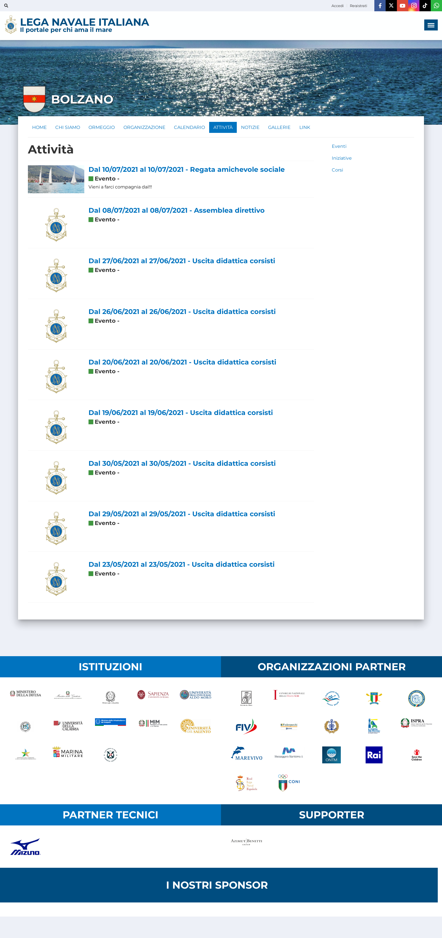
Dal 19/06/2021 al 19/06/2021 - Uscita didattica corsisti (181, 413)
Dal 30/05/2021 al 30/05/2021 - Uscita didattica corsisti (182, 464)
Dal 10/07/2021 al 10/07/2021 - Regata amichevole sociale (187, 170)
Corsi (337, 170)
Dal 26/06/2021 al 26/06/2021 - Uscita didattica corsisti (182, 312)
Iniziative (342, 158)
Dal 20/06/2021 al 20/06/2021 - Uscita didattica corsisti (182, 362)
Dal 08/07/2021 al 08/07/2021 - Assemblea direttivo (177, 211)
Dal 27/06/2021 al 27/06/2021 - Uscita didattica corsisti (182, 261)
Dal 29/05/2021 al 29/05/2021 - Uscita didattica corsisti (182, 514)
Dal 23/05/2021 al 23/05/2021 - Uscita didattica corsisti (182, 565)
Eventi (339, 146)
